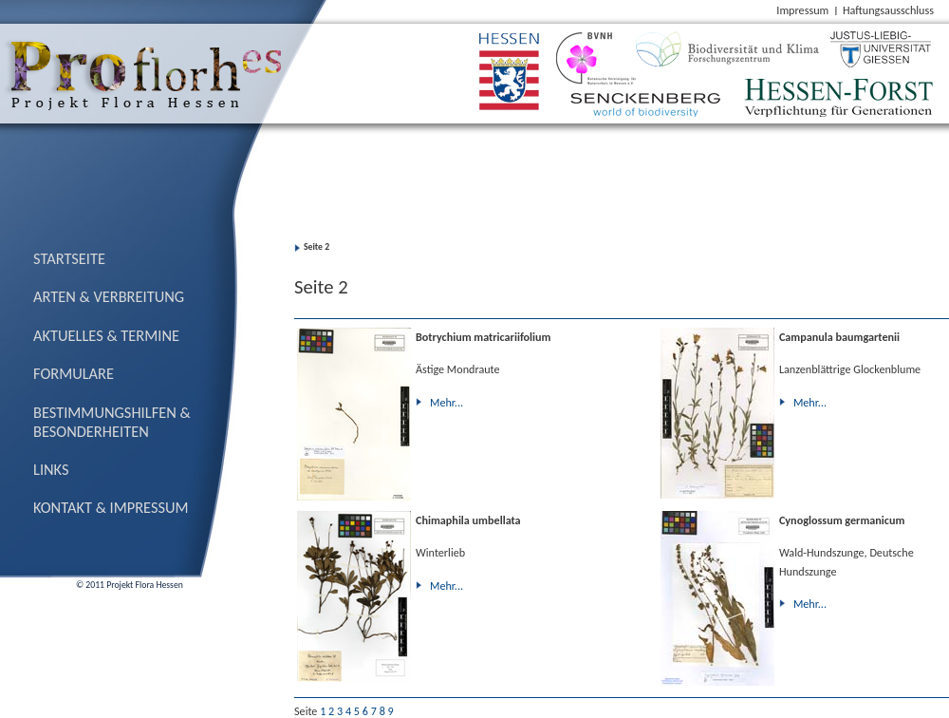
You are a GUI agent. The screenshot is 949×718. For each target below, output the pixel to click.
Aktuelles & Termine (106, 335)
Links (51, 469)
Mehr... (446, 402)
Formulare (73, 373)
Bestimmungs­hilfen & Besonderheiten (112, 422)
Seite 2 (316, 247)
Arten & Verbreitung (108, 296)
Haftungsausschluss (888, 10)
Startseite (69, 258)
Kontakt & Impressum (111, 507)
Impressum (802, 10)
